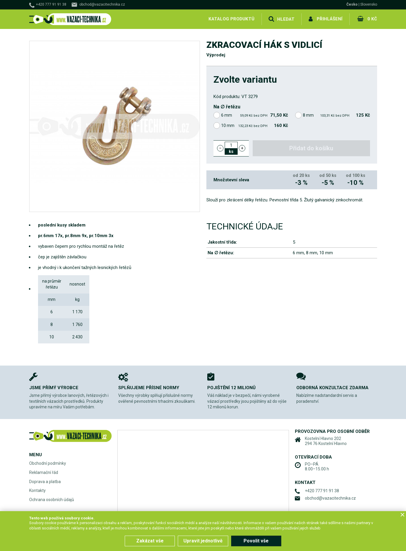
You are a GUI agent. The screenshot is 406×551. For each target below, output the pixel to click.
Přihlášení (330, 19)
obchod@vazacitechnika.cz (102, 4)
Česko (352, 4)
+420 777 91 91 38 (51, 4)
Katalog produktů (232, 19)
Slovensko (368, 4)
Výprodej (215, 55)
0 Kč (372, 19)
